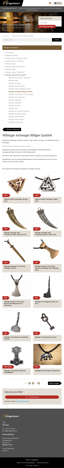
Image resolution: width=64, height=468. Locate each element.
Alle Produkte (9, 53)
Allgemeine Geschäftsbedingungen (26, 462)
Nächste (54, 383)
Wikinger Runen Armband (17, 86)
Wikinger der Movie (11, 55)
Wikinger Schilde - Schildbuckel (14, 72)
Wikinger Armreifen (15, 83)
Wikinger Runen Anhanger (17, 97)
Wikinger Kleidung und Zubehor (15, 66)
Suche (57, 40)
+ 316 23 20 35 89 (9, 429)
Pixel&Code (35, 465)
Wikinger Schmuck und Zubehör (15, 75)
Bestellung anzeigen (47, 26)
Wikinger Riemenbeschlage (17, 114)
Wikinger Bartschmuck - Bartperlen (20, 78)
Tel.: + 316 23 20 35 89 (32, 397)
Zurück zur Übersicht (12, 129)
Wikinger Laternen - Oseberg (14, 61)
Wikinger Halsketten (15, 100)
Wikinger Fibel (13, 108)
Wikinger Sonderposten (16, 122)
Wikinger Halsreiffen (15, 103)
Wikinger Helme (10, 64)
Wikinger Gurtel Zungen (16, 119)
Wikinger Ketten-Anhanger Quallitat (20, 89)
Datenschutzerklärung (42, 462)
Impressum (5, 442)
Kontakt (4, 450)
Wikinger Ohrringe (14, 105)
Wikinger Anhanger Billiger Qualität (21, 92)
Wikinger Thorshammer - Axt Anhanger (21, 94)
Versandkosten (7, 440)
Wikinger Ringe (13, 80)
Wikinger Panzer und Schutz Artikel (16, 58)
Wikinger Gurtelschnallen (16, 117)
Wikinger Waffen (10, 69)
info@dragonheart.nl (23, 401)
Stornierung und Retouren (10, 438)
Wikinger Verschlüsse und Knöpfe (19, 111)
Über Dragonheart (8, 448)
